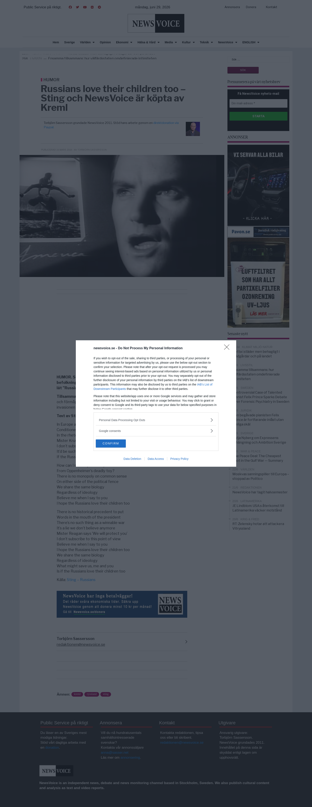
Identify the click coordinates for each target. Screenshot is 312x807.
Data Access (156, 459)
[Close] (228, 348)
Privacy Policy (179, 459)
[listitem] (156, 420)
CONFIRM (115, 443)
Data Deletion (132, 459)
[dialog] (156, 403)
